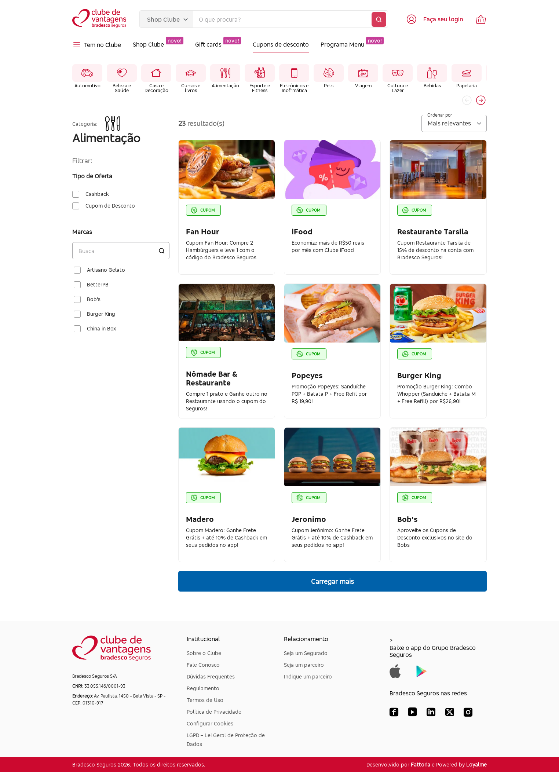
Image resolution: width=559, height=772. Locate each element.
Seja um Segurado (306, 653)
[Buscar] (379, 19)
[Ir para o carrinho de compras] (481, 19)
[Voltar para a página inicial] (100, 19)
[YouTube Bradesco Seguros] (412, 713)
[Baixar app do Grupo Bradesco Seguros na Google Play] (421, 670)
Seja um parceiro (304, 665)
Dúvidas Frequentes (211, 676)
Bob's (94, 299)
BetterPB (98, 285)
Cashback (97, 194)
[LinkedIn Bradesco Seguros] (431, 713)
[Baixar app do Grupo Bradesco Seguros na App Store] (395, 670)
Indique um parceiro (308, 676)
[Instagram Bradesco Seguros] (468, 713)
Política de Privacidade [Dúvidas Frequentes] (214, 712)
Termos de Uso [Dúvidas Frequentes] (205, 700)
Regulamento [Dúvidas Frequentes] (203, 688)
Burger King (101, 314)
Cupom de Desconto (110, 206)
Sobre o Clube (204, 653)
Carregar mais (332, 581)
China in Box (101, 329)
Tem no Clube (96, 44)
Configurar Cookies (210, 723)
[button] (481, 100)
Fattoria (420, 764)
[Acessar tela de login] (434, 19)
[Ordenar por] (454, 123)
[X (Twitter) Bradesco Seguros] (449, 713)
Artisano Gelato (106, 270)
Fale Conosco (203, 665)
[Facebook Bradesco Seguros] (394, 713)
